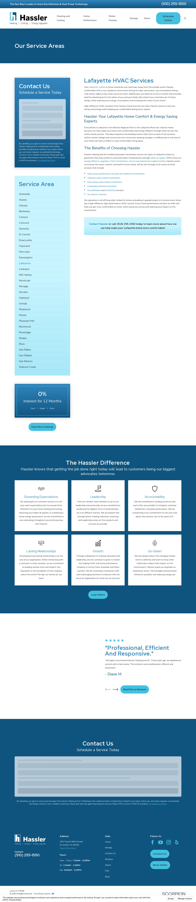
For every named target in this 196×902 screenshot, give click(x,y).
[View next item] (115, 678)
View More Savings (42, 426)
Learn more (98, 594)
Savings (108, 825)
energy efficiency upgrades (96, 161)
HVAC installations (119, 161)
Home (108, 819)
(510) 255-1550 (173, 4)
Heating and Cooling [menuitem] (63, 18)
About (108, 843)
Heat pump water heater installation (104, 182)
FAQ (107, 848)
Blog (107, 854)
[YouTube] (160, 820)
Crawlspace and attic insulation (102, 186)
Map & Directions (68, 826)
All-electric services (96, 194)
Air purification (94, 190)
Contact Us (110, 831)
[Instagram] (168, 820)
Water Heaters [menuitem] (113, 18)
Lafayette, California (98, 87)
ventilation (110, 190)
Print (52, 408)
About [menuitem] (147, 18)
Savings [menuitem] (134, 18)
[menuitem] (42, 194)
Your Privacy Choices (44, 872)
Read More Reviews (134, 678)
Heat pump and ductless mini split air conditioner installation (115, 173)
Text (32, 408)
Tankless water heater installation (103, 177)
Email (42, 408)
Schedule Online (168, 18)
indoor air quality (158, 157)
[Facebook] (152, 820)
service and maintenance (140, 161)
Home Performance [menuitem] (89, 18)
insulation (161, 161)
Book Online (160, 843)
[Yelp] (176, 820)
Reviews (109, 837)
